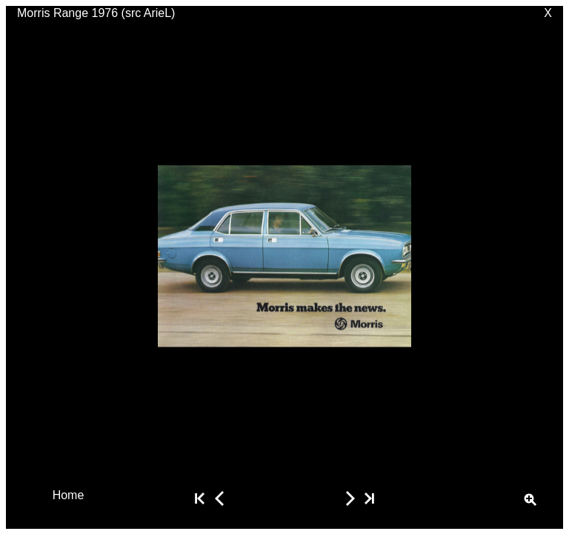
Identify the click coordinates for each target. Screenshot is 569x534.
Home (68, 494)
